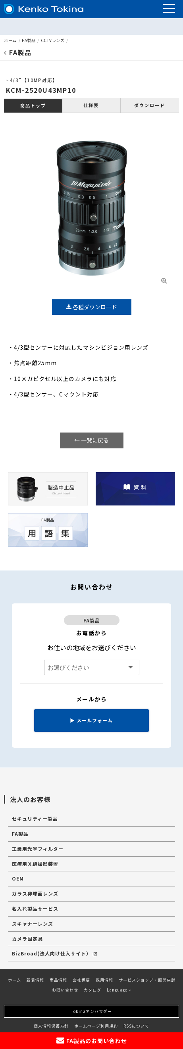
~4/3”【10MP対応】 (32, 80)
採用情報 (104, 980)
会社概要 (81, 980)
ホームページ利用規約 (96, 1026)
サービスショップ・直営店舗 (147, 980)
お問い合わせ (65, 990)
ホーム (10, 40)
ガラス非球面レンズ (35, 893)
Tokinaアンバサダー (91, 1011)
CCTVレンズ (53, 40)
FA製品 (28, 40)
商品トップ (33, 105)
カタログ (92, 990)
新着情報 (35, 980)
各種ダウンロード (91, 307)
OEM (18, 878)
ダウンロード (149, 105)
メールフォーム (91, 720)
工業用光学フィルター (38, 848)
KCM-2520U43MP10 (41, 90)
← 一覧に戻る (91, 440)
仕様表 (91, 105)
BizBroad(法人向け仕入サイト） (54, 953)
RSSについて (136, 1026)
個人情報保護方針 (51, 1026)
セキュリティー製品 (35, 818)
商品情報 (58, 980)
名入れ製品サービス (35, 908)
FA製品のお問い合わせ (91, 1040)
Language (119, 990)
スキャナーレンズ (32, 923)
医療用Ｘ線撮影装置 (35, 863)
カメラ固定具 (27, 938)
